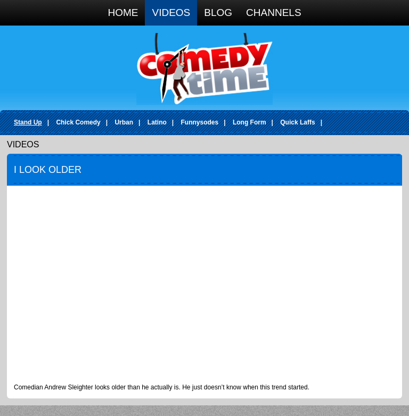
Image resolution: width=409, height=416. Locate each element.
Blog (218, 12)
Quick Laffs (297, 122)
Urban (123, 122)
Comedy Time (204, 69)
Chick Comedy (78, 122)
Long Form (249, 122)
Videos (171, 12)
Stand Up (28, 122)
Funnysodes (200, 122)
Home (123, 12)
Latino (157, 122)
